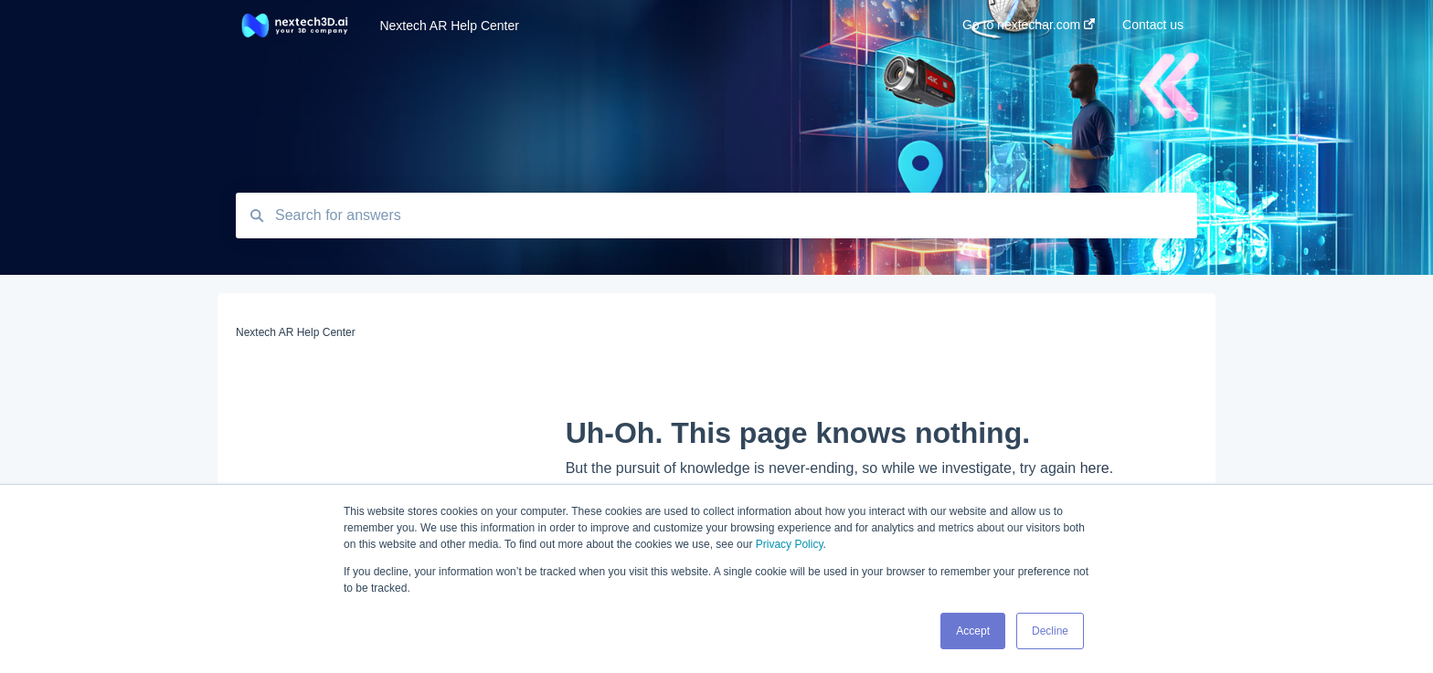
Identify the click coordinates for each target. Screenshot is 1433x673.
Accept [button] (973, 631)
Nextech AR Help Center (449, 25)
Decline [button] (1050, 631)
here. (1096, 468)
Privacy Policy (789, 544)
